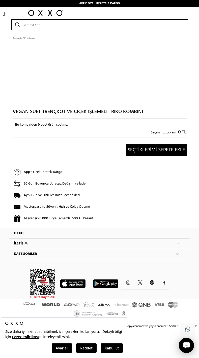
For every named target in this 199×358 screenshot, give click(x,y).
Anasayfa (17, 38)
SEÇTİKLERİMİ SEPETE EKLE (156, 150)
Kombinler (29, 38)
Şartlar (173, 326)
